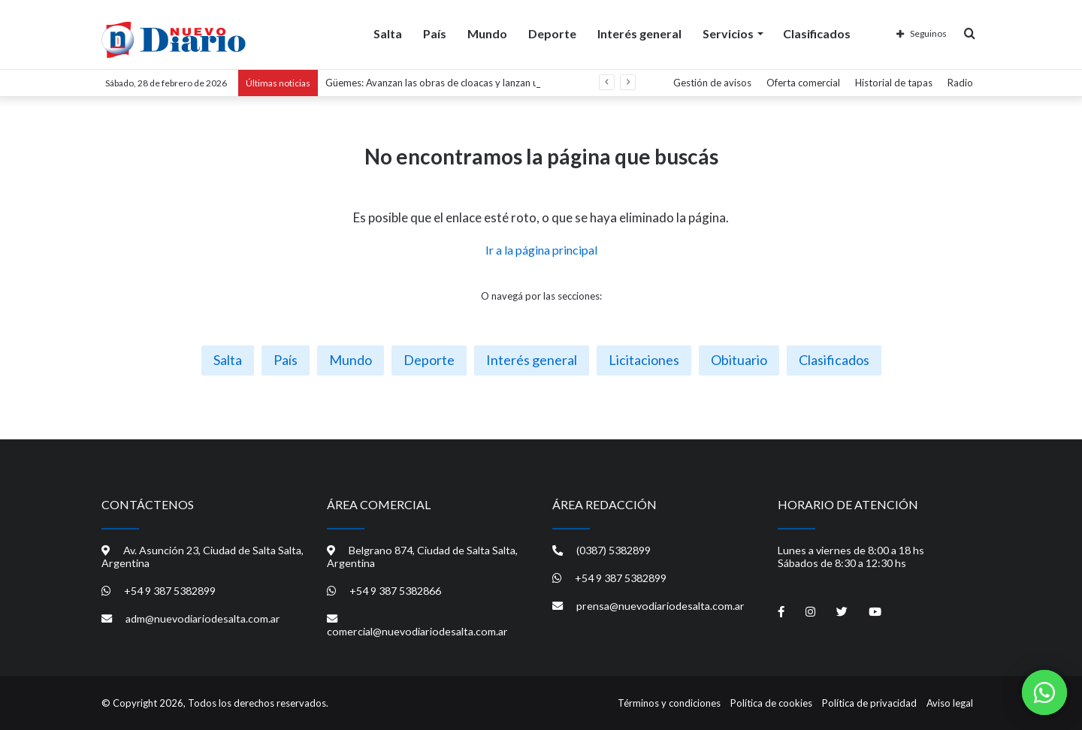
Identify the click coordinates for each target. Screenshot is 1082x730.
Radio (960, 83)
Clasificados (817, 33)
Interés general (639, 33)
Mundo (487, 33)
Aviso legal (949, 703)
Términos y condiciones (669, 703)
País (434, 33)
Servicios (728, 33)
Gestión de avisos (712, 83)
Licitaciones (644, 359)
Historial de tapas (893, 83)
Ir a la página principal (541, 250)
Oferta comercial (803, 83)
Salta (387, 33)
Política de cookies (771, 703)
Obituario (739, 359)
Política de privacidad (869, 703)
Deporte (552, 33)
